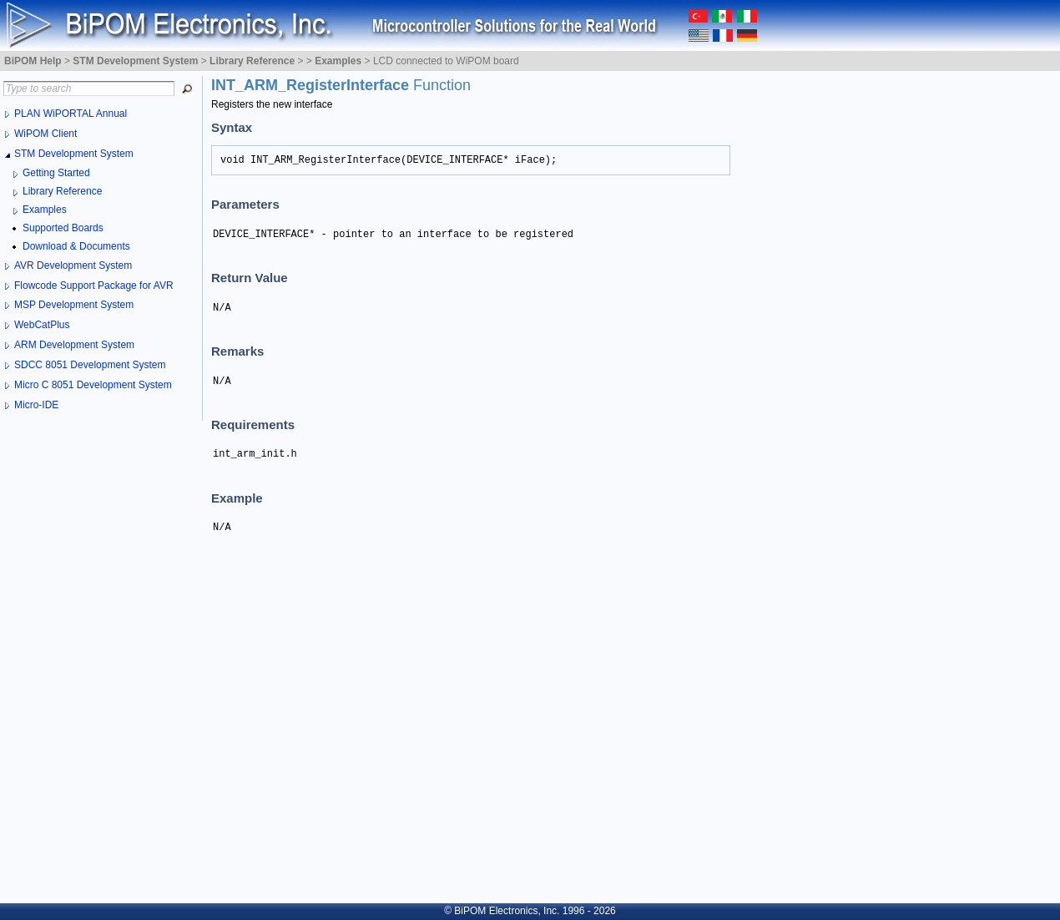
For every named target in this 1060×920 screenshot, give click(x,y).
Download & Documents (76, 246)
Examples (45, 209)
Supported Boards (63, 228)
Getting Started (56, 173)
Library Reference (62, 191)
